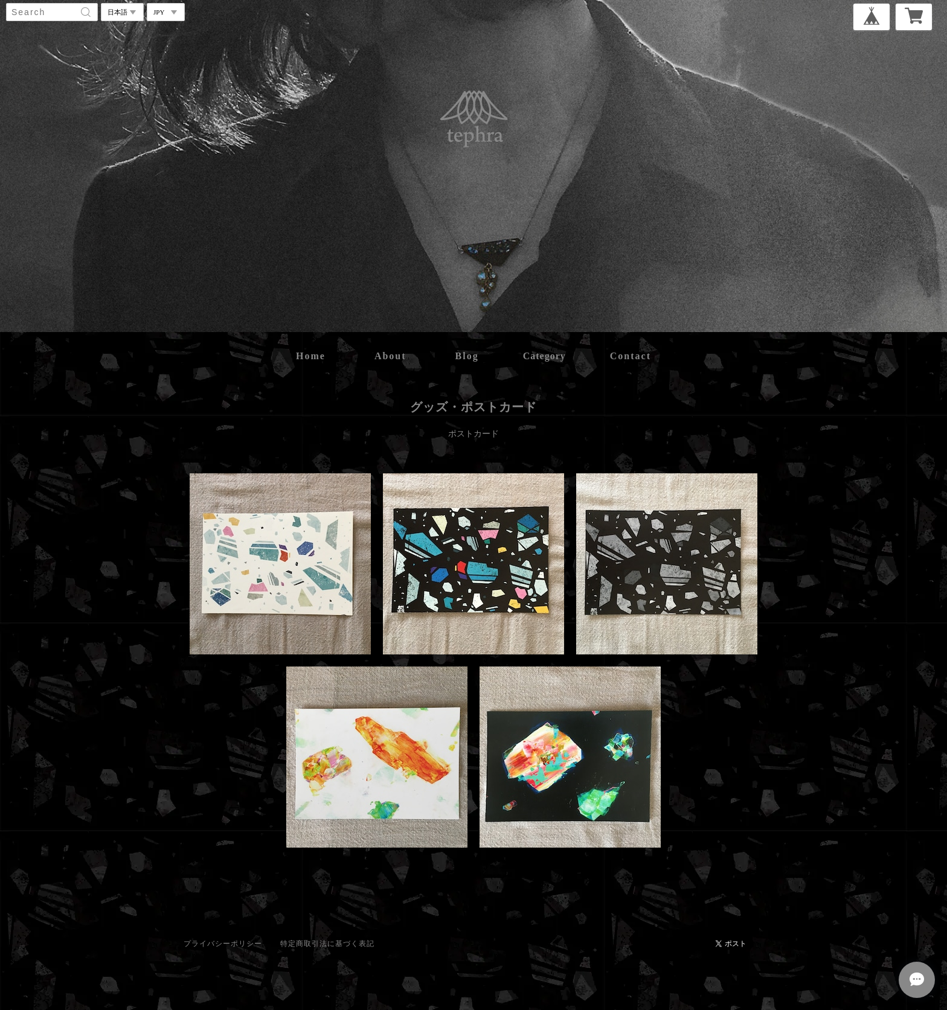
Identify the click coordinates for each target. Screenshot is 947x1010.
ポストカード (473, 433)
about (390, 356)
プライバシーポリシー (223, 943)
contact (630, 356)
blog (467, 356)
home (311, 356)
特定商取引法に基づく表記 (327, 943)
